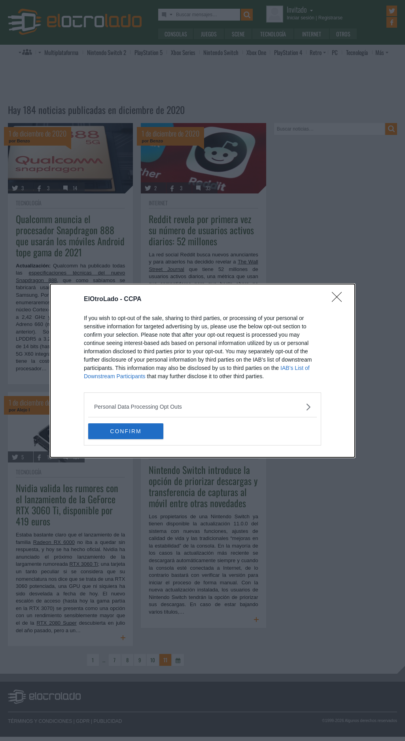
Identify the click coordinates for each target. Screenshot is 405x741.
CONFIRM (125, 431)
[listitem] (202, 407)
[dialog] (202, 370)
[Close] (339, 299)
